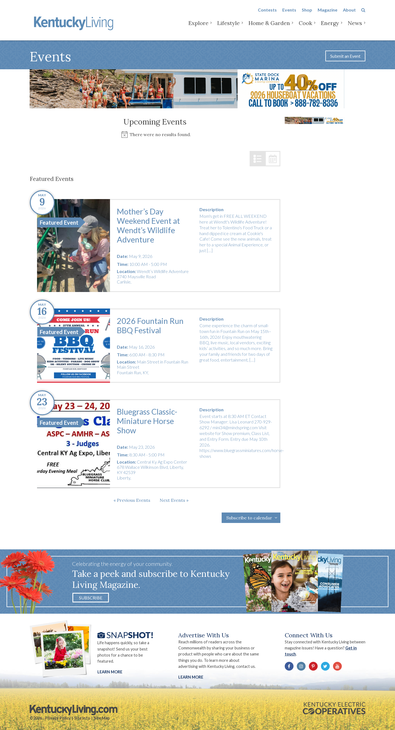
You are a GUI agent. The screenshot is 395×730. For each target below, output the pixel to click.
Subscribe (90, 597)
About (349, 14)
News (355, 27)
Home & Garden (269, 27)
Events (289, 14)
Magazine (327, 14)
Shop (307, 14)
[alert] (155, 134)
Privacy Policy (58, 718)
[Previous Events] (132, 500)
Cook (305, 27)
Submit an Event (345, 56)
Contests (267, 14)
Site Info (82, 718)
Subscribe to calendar (249, 517)
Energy (330, 27)
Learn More (109, 672)
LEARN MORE (190, 677)
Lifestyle (228, 27)
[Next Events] (174, 500)
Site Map (102, 718)
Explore (198, 27)
